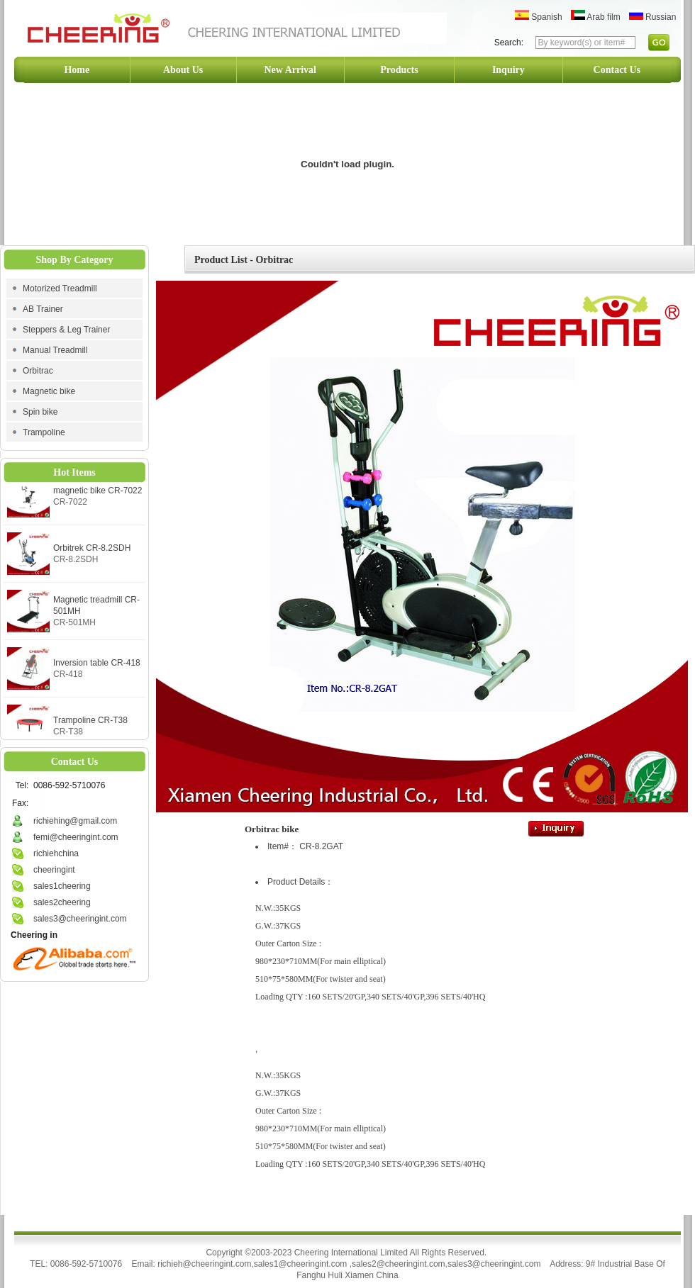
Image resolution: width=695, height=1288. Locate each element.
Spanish (538, 17)
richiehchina (56, 853)
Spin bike (40, 412)
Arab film (596, 17)
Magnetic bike (49, 391)
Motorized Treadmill (60, 288)
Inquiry (508, 70)
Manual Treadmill (55, 350)
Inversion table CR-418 (96, 666)
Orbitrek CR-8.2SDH (91, 551)
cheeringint (54, 870)
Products (399, 70)
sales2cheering (62, 902)
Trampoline (44, 432)
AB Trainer (43, 309)
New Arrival (290, 70)
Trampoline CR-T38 (90, 723)
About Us (183, 70)
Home (76, 70)
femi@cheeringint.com (75, 837)
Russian (653, 17)
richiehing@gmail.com (75, 821)
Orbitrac (38, 371)
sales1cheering (62, 886)
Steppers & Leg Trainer (66, 330)
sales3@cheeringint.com (80, 919)
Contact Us (617, 70)
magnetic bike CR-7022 (97, 493)
